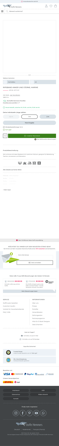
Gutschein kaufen (9, 306)
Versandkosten (37, 312)
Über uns (35, 303)
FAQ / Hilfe (6, 312)
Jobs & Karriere (37, 324)
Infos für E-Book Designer (41, 321)
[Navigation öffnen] (2, 11)
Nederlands (26, 429)
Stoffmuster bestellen (10, 303)
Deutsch (17, 429)
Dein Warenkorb (55, 5)
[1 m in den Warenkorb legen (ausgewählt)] (29, 117)
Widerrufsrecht (43, 394)
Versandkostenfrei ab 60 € (29, 1)
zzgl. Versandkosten (15, 95)
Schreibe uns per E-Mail (29, 336)
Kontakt (15, 398)
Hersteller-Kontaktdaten (8, 187)
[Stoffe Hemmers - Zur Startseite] (29, 424)
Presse (34, 306)
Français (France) (39, 429)
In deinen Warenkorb (32, 136)
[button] (5, 136)
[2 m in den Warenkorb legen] (48, 117)
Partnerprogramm (38, 318)
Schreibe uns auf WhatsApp (29, 339)
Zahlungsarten (37, 315)
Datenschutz (16, 394)
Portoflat (35, 309)
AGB (43, 390)
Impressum (16, 390)
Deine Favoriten (51, 5)
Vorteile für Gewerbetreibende (13, 309)
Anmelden (46, 5)
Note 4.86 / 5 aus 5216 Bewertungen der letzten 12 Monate (29, 276)
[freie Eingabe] (29, 123)
